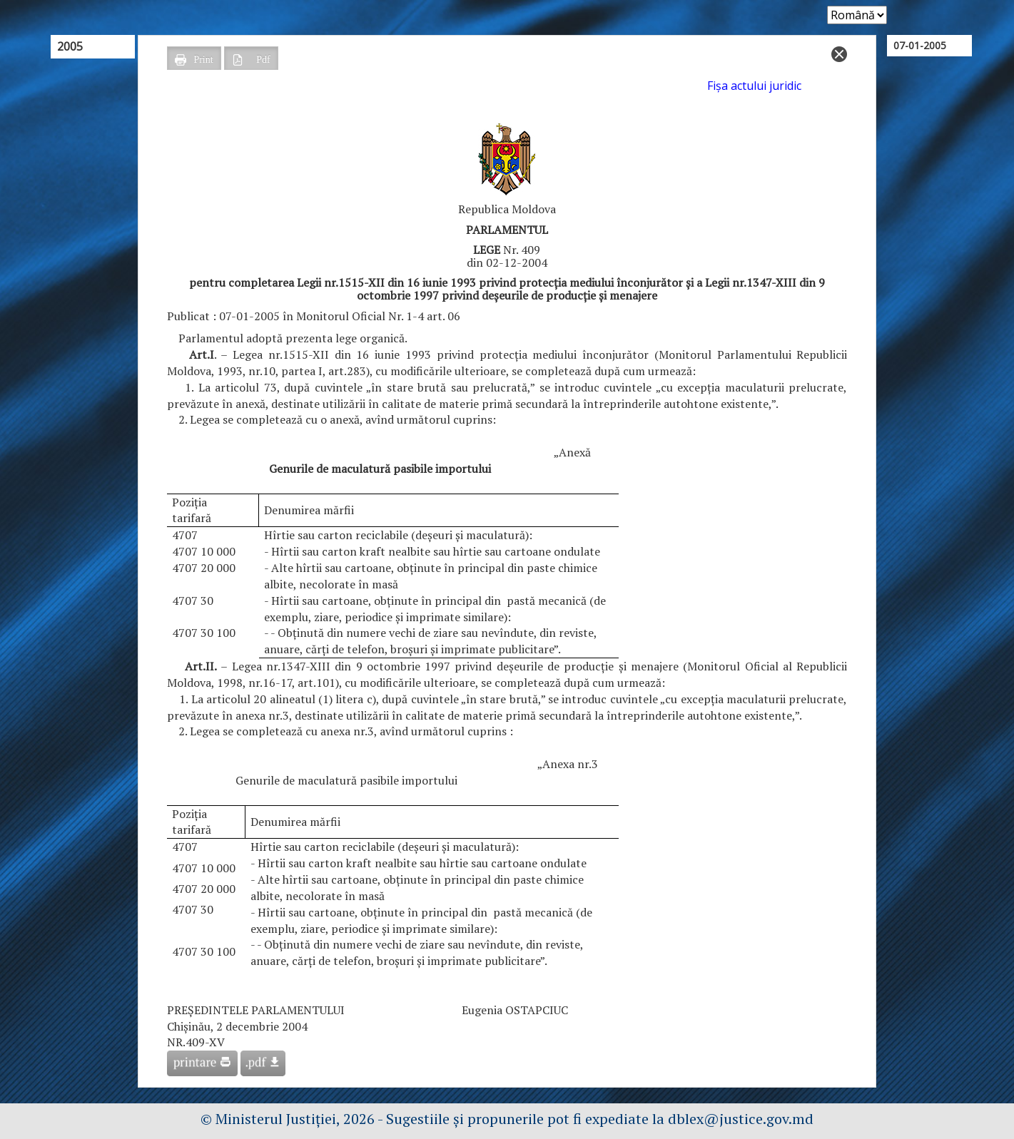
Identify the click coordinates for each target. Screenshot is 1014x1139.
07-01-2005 (919, 45)
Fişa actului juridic (754, 85)
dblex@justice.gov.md (740, 1118)
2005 (70, 46)
